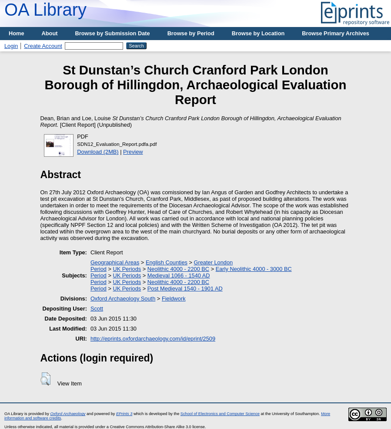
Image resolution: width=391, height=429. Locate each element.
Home (16, 33)
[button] (45, 378)
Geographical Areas (114, 262)
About (50, 33)
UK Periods (127, 269)
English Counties (166, 262)
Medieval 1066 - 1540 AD (178, 275)
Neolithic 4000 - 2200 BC (178, 269)
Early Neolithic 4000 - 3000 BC (254, 269)
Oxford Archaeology (67, 414)
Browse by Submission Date (112, 33)
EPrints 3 (124, 414)
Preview (133, 152)
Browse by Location (258, 33)
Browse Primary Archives (335, 33)
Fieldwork (174, 298)
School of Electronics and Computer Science (220, 414)
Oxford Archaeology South (122, 298)
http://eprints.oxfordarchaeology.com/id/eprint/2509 (152, 338)
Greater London (213, 262)
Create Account (43, 46)
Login (11, 46)
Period (98, 269)
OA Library (45, 9)
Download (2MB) (97, 152)
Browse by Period (190, 33)
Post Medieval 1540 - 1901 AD (185, 288)
